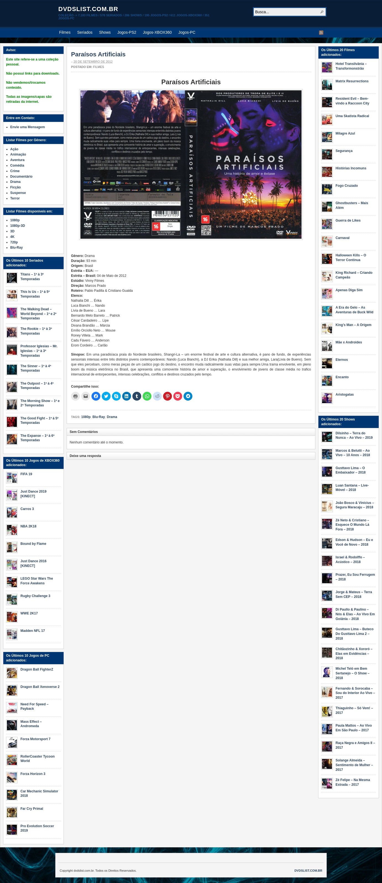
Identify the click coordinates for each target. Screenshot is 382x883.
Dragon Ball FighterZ (36, 669)
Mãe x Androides (349, 342)
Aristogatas (345, 394)
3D (12, 231)
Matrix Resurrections (352, 81)
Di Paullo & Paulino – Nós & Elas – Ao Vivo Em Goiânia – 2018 (355, 614)
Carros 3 (27, 509)
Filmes (64, 32)
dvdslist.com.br (88, 9)
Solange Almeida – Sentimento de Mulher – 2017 (354, 765)
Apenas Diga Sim (349, 290)
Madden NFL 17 (32, 631)
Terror (15, 198)
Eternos (342, 360)
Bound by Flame (33, 544)
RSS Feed (321, 32)
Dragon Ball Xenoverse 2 (39, 687)
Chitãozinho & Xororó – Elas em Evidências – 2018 (354, 653)
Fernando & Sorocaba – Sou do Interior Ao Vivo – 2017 (355, 693)
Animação (18, 154)
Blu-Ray (98, 417)
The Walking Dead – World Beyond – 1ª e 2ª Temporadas (38, 313)
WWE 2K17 (29, 613)
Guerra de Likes (348, 220)
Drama (112, 417)
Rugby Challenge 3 (35, 596)
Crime (15, 171)
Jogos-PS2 (126, 32)
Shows (105, 32)
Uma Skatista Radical (352, 116)
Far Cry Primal (31, 809)
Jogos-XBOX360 (157, 32)
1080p (86, 417)
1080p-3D (17, 226)
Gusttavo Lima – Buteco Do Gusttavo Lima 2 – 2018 (354, 633)
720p (14, 242)
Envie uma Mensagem (27, 127)
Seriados (84, 32)
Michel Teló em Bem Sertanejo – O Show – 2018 (353, 673)
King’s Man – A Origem (353, 325)
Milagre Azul (345, 133)
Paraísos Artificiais (98, 54)
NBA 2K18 (28, 526)
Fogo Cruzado (347, 186)
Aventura (17, 160)
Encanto (342, 377)
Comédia (17, 165)
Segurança (344, 151)
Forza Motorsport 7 (35, 739)
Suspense (18, 193)
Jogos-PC (186, 32)
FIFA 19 (26, 474)
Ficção (15, 187)
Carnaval (343, 238)
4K (12, 237)
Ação (14, 149)
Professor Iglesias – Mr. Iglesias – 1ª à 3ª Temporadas (38, 351)
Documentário (21, 176)
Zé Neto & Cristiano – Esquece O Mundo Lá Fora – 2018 (352, 525)
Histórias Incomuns (351, 168)
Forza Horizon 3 (32, 774)
